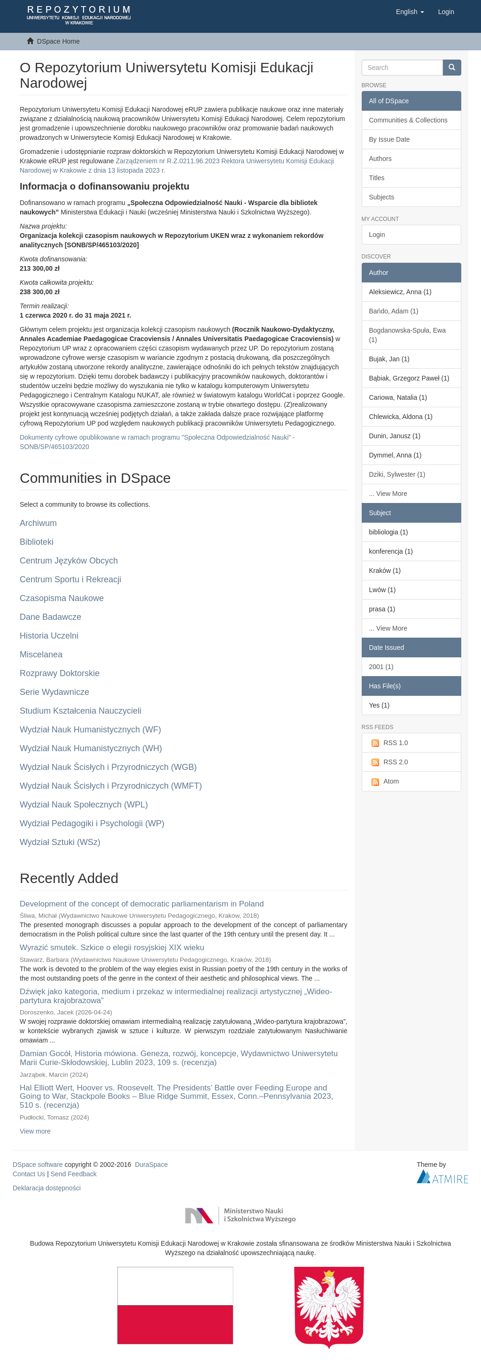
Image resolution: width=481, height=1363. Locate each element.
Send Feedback (74, 1174)
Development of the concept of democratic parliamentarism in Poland (142, 903)
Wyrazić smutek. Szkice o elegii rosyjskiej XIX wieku (112, 947)
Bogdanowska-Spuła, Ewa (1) (407, 335)
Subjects (382, 197)
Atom (384, 781)
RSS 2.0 (388, 762)
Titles (377, 178)
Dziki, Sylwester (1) (397, 474)
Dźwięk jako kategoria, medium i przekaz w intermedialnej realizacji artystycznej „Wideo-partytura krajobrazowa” (176, 996)
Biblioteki (37, 542)
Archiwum (38, 523)
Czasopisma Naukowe (62, 598)
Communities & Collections (408, 120)
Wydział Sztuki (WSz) (60, 842)
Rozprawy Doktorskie (60, 673)
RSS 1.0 (388, 743)
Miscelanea (41, 654)
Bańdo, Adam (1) (394, 311)
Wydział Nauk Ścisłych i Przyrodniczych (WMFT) (111, 786)
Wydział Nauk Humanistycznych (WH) (91, 748)
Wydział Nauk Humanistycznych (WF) (90, 729)
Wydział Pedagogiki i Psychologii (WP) (92, 823)
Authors (380, 158)
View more (35, 1131)
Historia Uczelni (49, 635)
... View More (388, 493)
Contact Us (29, 1174)
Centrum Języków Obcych (69, 560)
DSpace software (38, 1164)
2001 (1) (381, 666)
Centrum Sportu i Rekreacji (70, 579)
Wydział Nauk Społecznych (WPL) (84, 804)
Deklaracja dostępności (47, 1188)
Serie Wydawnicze (54, 692)
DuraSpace (151, 1164)
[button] (410, 11)
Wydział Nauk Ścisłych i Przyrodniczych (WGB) (108, 767)
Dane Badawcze (50, 617)
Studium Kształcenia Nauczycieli (80, 711)
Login (377, 234)
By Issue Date (389, 139)
